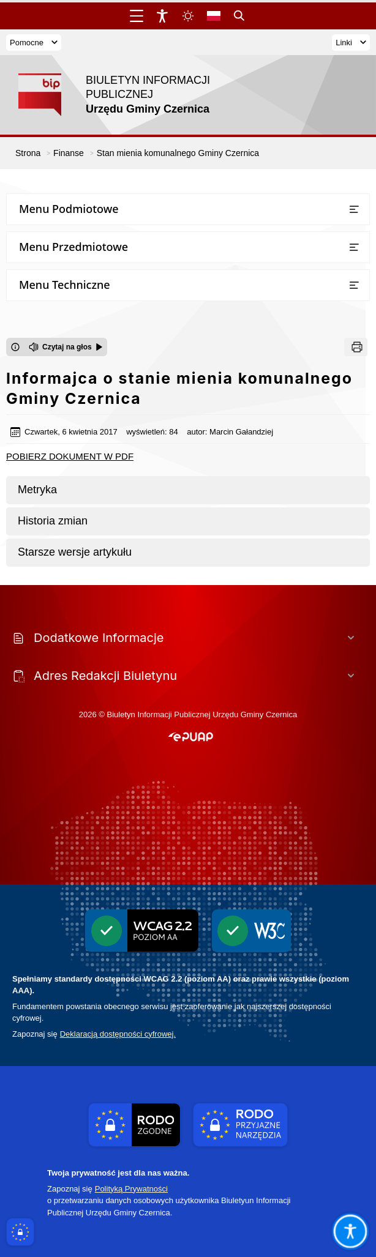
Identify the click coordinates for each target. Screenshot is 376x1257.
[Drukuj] (355, 347)
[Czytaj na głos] (65, 347)
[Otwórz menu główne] (137, 16)
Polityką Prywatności (131, 1188)
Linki (351, 42)
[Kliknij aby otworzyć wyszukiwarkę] (239, 16)
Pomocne (34, 42)
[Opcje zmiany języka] (214, 16)
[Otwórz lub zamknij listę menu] (354, 209)
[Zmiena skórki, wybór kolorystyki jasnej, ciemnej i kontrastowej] (188, 16)
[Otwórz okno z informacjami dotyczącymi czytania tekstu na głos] (15, 347)
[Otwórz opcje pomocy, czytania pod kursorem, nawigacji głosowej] (349, 1230)
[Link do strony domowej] (125, 94)
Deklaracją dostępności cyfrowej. (118, 1034)
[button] (191, 737)
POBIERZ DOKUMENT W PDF (69, 456)
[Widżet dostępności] (162, 16)
